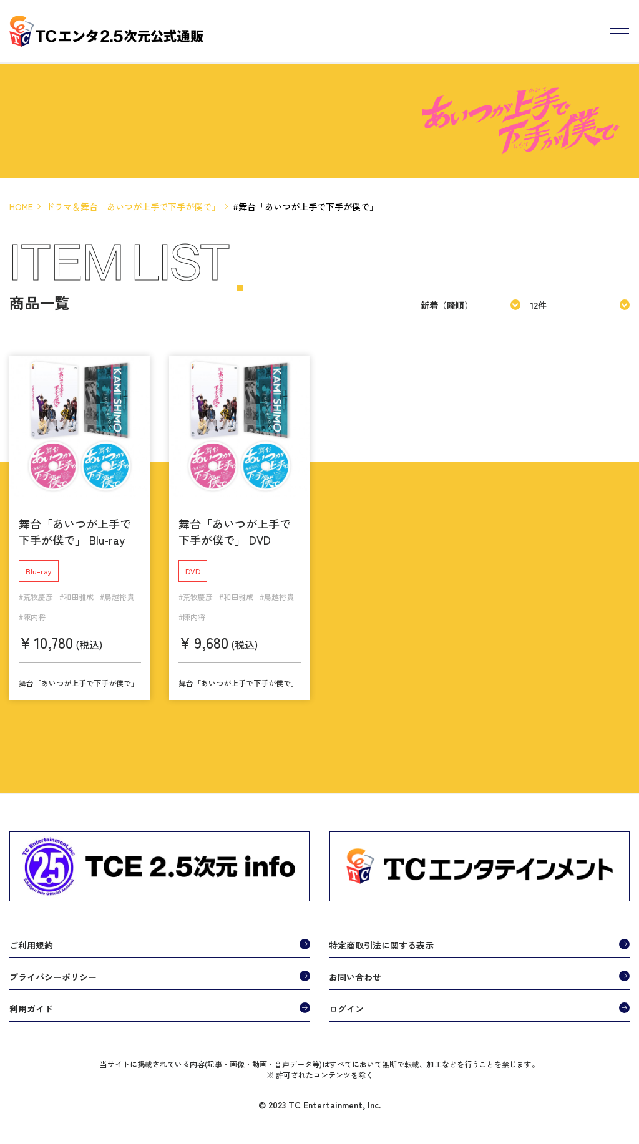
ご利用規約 (31, 940)
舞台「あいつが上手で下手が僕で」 (79, 677)
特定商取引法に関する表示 (381, 940)
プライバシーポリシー (53, 972)
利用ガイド (31, 1003)
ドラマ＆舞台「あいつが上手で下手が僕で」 (133, 206)
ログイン (346, 1003)
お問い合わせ (355, 972)
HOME (21, 206)
